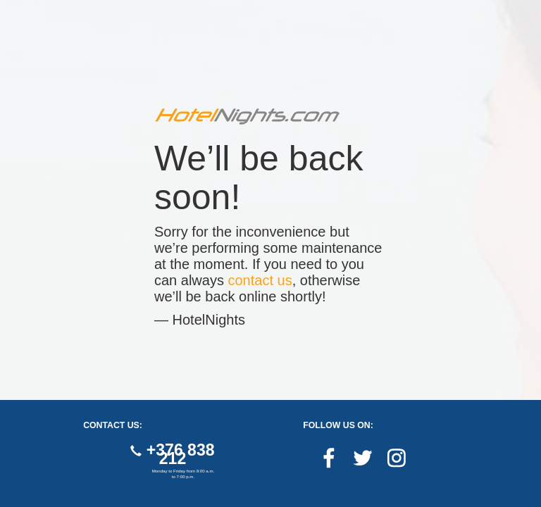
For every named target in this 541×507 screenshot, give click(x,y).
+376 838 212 (172, 454)
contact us (260, 280)
